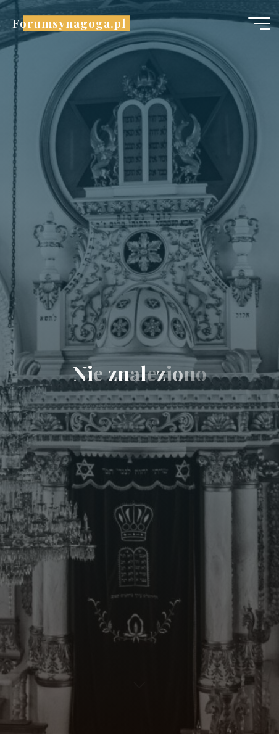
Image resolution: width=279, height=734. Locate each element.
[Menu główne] (259, 23)
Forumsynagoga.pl (69, 23)
